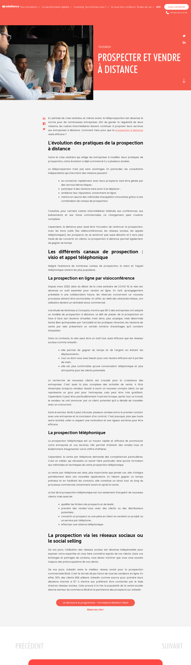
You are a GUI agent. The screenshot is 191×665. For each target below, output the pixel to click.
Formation (104, 46)
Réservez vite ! (95, 609)
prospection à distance (129, 130)
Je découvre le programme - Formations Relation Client (95, 602)
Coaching (79, 7)
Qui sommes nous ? (95, 7)
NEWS (158, 7)
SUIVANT (172, 645)
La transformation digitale (55, 7)
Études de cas (144, 7)
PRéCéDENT (29, 645)
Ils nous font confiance (123, 7)
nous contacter (176, 6)
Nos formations (28, 7)
